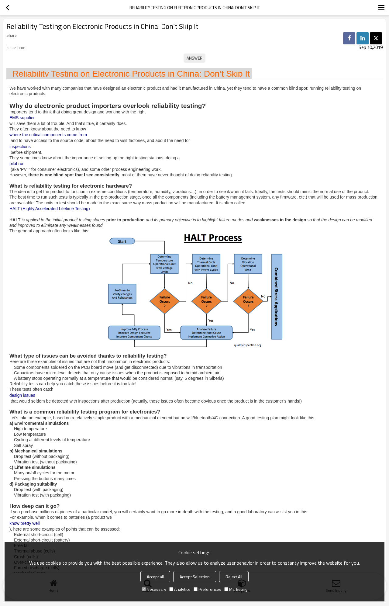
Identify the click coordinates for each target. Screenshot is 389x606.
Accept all (155, 576)
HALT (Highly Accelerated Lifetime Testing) (49, 208)
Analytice (180, 589)
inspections (20, 146)
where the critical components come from (48, 134)
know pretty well (24, 523)
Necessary (154, 589)
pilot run (17, 163)
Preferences (207, 589)
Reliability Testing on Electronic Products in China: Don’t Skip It (131, 74)
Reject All (233, 576)
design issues (22, 395)
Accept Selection (195, 576)
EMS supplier (22, 117)
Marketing (235, 589)
